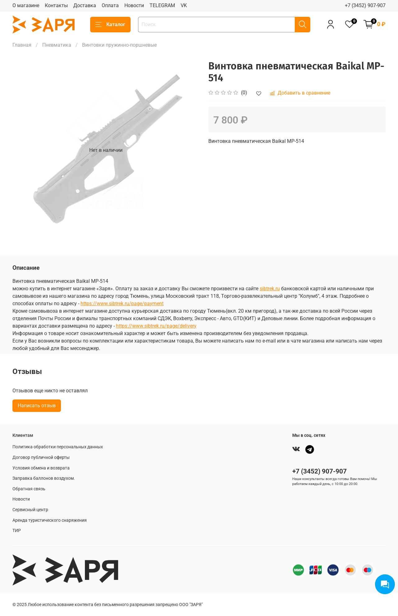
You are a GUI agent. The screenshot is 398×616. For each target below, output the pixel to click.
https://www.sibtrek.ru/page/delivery (156, 326)
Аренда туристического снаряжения (49, 520)
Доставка (84, 5)
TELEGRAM (162, 5)
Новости (134, 5)
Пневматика (56, 45)
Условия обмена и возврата (41, 468)
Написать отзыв (37, 405)
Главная (21, 45)
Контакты (56, 5)
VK (184, 5)
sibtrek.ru (270, 289)
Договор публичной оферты (41, 457)
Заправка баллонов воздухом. (43, 478)
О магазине (25, 5)
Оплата (110, 5)
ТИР (16, 530)
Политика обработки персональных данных (57, 447)
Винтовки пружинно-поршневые (119, 45)
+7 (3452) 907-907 (365, 5)
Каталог (110, 24)
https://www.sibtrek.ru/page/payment (122, 303)
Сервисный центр (30, 509)
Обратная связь (28, 489)
